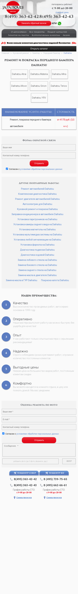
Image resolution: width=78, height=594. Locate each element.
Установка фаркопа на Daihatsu (37, 244)
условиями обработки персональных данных (41, 169)
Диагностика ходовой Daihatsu (37, 255)
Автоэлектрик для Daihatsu (37, 204)
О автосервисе (18, 32)
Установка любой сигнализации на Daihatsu (37, 239)
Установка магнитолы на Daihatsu (37, 229)
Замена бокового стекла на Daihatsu (37, 265)
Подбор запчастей (57, 32)
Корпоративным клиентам (46, 35)
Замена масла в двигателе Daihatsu (37, 275)
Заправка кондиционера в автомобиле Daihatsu (37, 214)
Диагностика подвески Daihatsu (37, 249)
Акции (66, 35)
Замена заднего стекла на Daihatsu (37, 270)
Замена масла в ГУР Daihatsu (21, 280)
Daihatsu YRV (39, 97)
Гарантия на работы (18, 35)
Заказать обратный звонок (33, 23)
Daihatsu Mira (59, 74)
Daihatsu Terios (59, 86)
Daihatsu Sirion (39, 86)
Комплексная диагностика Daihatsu (37, 194)
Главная (5, 53)
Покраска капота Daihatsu (55, 280)
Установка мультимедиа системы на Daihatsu (37, 234)
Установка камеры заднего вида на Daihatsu (37, 224)
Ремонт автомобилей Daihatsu (37, 189)
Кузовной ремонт (21, 53)
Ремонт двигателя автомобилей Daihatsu (37, 199)
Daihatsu (68, 53)
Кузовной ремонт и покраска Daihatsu (37, 209)
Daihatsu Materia (39, 74)
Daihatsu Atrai (19, 74)
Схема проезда (24, 497)
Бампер (36, 53)
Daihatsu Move (19, 86)
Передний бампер (51, 53)
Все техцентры (37, 32)
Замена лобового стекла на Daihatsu (37, 260)
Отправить (39, 163)
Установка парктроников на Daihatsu (37, 219)
